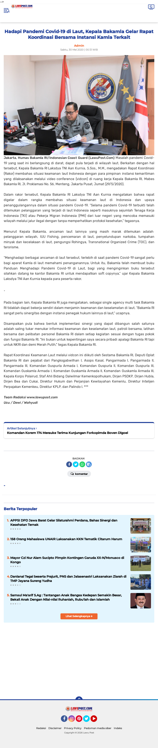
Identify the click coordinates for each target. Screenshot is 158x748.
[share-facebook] (69, 464)
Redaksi (41, 728)
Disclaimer (55, 728)
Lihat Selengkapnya (79, 616)
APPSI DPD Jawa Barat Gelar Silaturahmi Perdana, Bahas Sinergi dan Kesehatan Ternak (63, 522)
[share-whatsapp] (82, 464)
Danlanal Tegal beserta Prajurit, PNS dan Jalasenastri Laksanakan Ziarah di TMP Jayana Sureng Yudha (68, 579)
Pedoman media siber (97, 728)
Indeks (118, 728)
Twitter (88, 720)
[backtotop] (79, 700)
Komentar (79, 473)
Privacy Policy (72, 728)
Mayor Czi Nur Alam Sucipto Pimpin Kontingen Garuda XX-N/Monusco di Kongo (67, 560)
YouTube (97, 720)
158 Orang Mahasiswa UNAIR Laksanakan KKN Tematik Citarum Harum (66, 539)
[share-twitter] (76, 464)
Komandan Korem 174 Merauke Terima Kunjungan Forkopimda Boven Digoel (67, 433)
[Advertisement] (110, 663)
